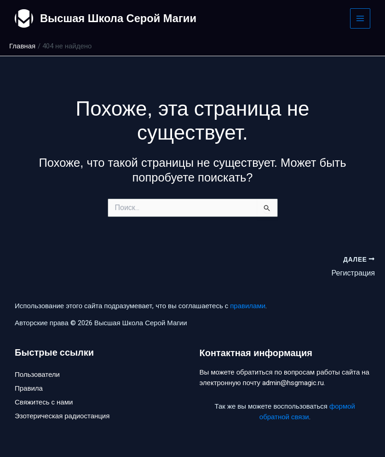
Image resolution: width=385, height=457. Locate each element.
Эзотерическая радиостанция (62, 417)
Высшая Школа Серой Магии (119, 18)
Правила (29, 389)
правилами (247, 305)
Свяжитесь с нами (44, 403)
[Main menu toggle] (360, 18)
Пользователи (37, 374)
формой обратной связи (307, 411)
